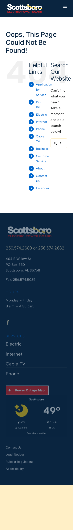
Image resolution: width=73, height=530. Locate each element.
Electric (41, 114)
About (40, 168)
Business (42, 149)
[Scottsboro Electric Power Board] (29, 227)
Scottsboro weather (36, 432)
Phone (40, 129)
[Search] (55, 143)
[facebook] (8, 323)
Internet (41, 122)
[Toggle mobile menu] (65, 6)
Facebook (42, 188)
